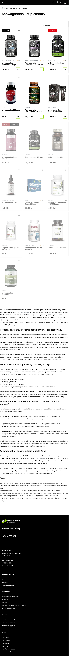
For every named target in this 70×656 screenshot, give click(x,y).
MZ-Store (40, 458)
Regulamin (5, 602)
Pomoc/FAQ (5, 599)
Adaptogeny (13, 8)
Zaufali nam (5, 646)
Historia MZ (5, 637)
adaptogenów (24, 312)
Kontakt (4, 579)
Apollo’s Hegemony (17, 461)
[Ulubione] (19, 30)
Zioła (7, 8)
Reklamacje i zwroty (8, 585)
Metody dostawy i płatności (11, 596)
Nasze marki (5, 643)
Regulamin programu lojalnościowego (14, 605)
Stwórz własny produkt (9, 625)
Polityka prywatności (8, 608)
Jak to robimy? (6, 652)
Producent (5, 582)
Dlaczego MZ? (6, 640)
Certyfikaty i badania (8, 649)
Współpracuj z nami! (8, 620)
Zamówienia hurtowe (8, 623)
